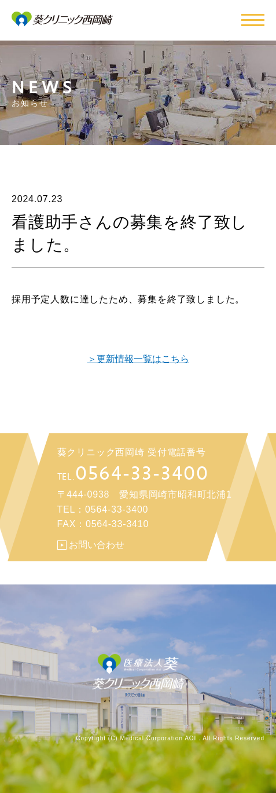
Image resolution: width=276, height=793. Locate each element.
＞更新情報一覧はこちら (138, 359)
